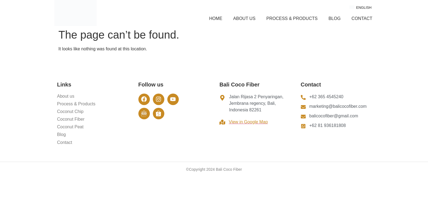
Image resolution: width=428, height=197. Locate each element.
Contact (362, 18)
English (360, 7)
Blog (334, 18)
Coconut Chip (70, 111)
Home (215, 18)
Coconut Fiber (71, 119)
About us (244, 18)
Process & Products (292, 18)
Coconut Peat (70, 126)
